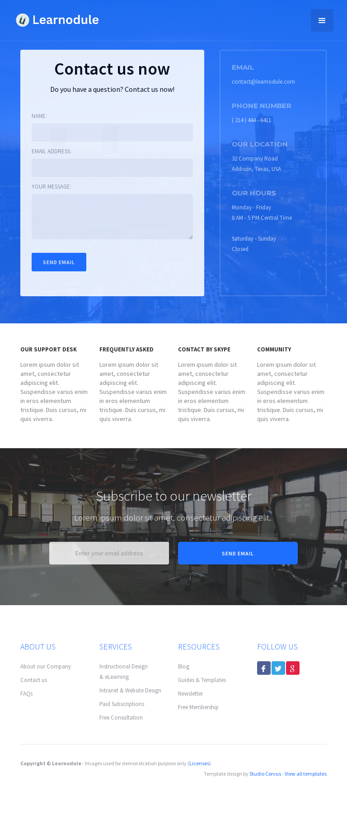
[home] (56, 18)
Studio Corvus (265, 773)
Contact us (33, 680)
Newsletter (190, 693)
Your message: (51, 186)
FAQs (26, 693)
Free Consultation (121, 717)
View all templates (306, 773)
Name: (39, 116)
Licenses (199, 763)
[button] (322, 20)
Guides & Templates (202, 680)
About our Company (45, 666)
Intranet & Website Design (130, 690)
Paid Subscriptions (121, 704)
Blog (183, 666)
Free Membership (198, 707)
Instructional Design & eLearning (123, 672)
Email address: (51, 151)
